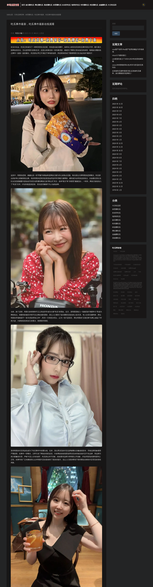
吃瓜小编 (18, 33)
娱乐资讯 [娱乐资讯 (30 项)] (137, 295)
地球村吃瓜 (116, 216)
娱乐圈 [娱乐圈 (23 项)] (123, 295)
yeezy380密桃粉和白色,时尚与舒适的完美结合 (127, 66)
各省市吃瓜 (116, 213)
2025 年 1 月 (117, 140)
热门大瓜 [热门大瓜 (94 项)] (138, 303)
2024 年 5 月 (117, 168)
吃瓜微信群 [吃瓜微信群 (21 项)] (134, 275)
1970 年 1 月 (117, 190)
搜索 (114, 24)
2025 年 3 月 (117, 132)
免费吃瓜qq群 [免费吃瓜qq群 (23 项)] (132, 268)
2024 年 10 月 (117, 150)
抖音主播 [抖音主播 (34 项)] (123, 299)
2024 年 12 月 (117, 143)
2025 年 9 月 (117, 111)
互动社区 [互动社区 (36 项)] (115, 268)
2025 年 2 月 (117, 136)
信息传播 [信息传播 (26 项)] (123, 268)
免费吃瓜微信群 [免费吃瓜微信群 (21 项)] (117, 271)
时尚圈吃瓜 (116, 223)
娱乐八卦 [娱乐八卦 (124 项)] (115, 295)
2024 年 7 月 (117, 161)
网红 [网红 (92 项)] (114, 310)
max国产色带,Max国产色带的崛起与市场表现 (128, 50)
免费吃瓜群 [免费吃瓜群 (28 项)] (128, 271)
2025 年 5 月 (117, 125)
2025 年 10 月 (117, 107)
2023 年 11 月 (117, 186)
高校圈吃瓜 (116, 238)
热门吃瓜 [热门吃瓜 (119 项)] (131, 303)
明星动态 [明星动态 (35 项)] (115, 303)
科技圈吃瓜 (116, 227)
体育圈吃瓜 (29, 15)
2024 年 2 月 (117, 176)
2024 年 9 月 (117, 154)
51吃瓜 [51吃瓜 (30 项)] (115, 251)
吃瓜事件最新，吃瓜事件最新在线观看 (33, 23)
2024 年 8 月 (117, 158)
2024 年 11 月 (117, 147)
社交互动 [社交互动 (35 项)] (122, 306)
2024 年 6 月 (117, 165)
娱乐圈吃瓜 (116, 220)
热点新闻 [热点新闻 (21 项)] (123, 303)
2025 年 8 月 (117, 115)
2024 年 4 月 (117, 172)
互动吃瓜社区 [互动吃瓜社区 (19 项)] (137, 264)
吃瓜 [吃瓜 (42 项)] (140, 271)
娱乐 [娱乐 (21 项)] (136, 292)
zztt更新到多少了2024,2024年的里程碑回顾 (127, 60)
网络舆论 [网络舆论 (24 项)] (115, 313)
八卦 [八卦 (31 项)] (134, 271)
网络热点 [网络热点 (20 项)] (136, 310)
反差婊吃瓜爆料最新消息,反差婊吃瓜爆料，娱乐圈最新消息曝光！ (126, 72)
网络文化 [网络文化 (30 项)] (128, 310)
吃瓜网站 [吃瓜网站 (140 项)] (115, 292)
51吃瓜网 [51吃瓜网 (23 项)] (122, 251)
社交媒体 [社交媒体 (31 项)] (129, 306)
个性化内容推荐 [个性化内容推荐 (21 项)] (117, 264)
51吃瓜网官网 (19, 15)
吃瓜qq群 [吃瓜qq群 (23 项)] (126, 275)
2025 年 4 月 (117, 129)
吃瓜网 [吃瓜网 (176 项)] (123, 279)
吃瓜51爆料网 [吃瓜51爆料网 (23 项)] (117, 275)
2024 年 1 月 (117, 179)
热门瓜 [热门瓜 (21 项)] (115, 306)
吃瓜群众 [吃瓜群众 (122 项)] (129, 292)
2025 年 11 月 (117, 104)
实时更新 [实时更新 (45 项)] (115, 299)
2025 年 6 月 (117, 122)
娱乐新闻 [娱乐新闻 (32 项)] (129, 295)
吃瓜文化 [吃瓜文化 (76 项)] (115, 279)
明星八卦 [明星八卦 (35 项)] (136, 299)
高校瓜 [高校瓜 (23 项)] (123, 313)
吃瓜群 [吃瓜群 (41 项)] (123, 292)
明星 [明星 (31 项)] (130, 299)
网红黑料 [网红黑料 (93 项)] (121, 310)
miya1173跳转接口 (119, 55)
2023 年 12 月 (117, 183)
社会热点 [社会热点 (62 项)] (137, 306)
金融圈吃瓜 (116, 234)
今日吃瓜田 (116, 206)
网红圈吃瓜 (116, 231)
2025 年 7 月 (117, 118)
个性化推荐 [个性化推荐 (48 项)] (128, 264)
